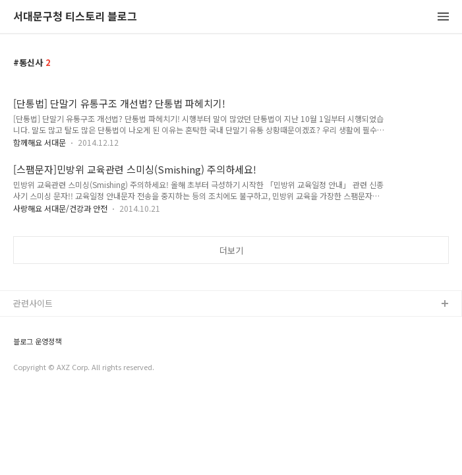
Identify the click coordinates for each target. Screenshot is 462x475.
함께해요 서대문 (39, 142)
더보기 (231, 250)
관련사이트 (33, 303)
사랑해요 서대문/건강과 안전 (60, 208)
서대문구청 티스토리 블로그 (75, 17)
